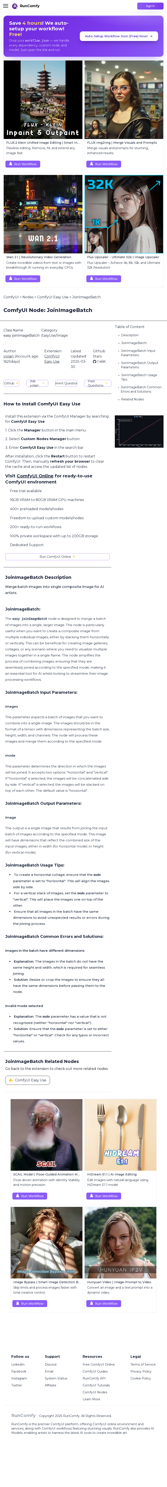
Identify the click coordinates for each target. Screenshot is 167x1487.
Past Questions (98, 383)
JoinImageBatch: (134, 343)
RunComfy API (94, 1378)
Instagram (19, 1378)
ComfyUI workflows (57, 1428)
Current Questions (66, 383)
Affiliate (50, 1385)
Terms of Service (143, 1364)
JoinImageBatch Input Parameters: (138, 353)
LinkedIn (18, 1364)
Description (130, 335)
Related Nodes (132, 399)
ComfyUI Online (35, 475)
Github (11, 383)
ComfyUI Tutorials (96, 1385)
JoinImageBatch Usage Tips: (139, 377)
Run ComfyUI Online (57, 557)
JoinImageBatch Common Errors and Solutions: (141, 389)
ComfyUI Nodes (95, 1392)
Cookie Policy (140, 1378)
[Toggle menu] (5, 6)
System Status (56, 1378)
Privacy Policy (141, 1371)
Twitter (16, 1385)
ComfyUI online (104, 1424)
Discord (50, 1364)
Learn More (91, 1399)
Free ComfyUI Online (99, 1364)
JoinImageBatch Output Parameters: (139, 365)
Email (49, 1371)
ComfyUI (11, 297)
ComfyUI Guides (95, 1371)
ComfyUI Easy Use (52, 297)
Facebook (18, 1371)
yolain (8, 356)
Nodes (27, 297)
